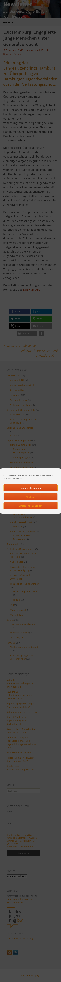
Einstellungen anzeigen (30, 512)
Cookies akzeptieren (30, 494)
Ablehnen (30, 503)
